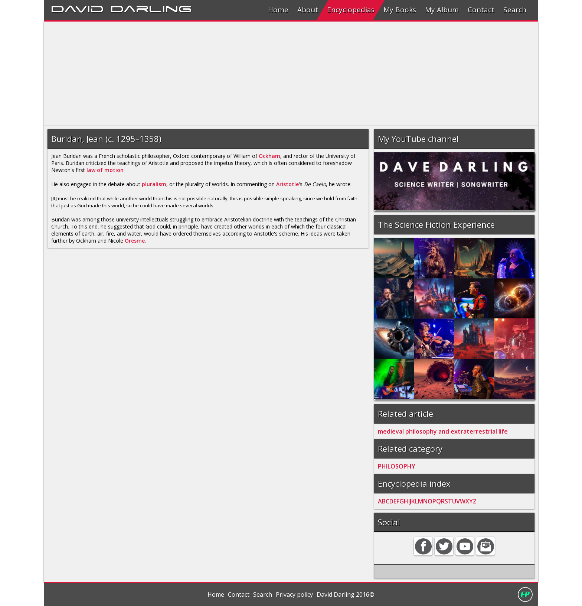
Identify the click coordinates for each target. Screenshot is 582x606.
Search (514, 9)
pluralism (154, 184)
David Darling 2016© (346, 594)
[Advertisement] (266, 74)
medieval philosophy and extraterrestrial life (443, 431)
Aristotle (287, 184)
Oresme (135, 240)
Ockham (269, 155)
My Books (399, 9)
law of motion (105, 170)
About (307, 9)
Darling (151, 7)
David (77, 7)
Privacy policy (294, 594)
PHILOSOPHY (396, 466)
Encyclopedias (351, 9)
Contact (481, 9)
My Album (442, 9)
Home (278, 9)
